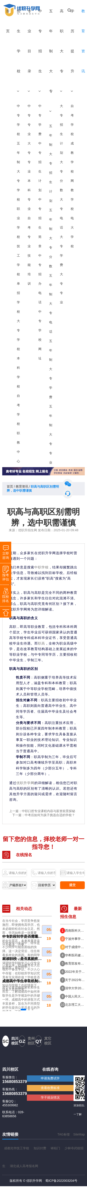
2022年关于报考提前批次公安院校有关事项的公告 (75, 971)
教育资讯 (22, 486)
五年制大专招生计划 (50, 163)
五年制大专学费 (50, 369)
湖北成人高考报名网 (24, 1166)
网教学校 (72, 195)
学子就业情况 (50, 1097)
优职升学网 (25, 783)
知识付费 (40, 1148)
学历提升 (72, 51)
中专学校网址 (39, 335)
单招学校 (18, 297)
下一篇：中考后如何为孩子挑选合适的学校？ (43, 815)
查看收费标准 (50, 1088)
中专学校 (18, 120)
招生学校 (18, 51)
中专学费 (39, 120)
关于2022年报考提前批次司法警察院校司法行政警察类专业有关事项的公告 (75, 980)
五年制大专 (51, 61)
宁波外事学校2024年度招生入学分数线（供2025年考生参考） (75, 939)
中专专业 (29, 120)
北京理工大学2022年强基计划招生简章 (75, 1004)
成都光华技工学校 (16, 1148)
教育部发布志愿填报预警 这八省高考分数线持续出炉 (75, 963)
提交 (72, 885)
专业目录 (29, 51)
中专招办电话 (39, 279)
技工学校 (18, 260)
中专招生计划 (39, 167)
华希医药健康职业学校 (75, 955)
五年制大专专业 (50, 434)
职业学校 (18, 223)
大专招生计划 (61, 129)
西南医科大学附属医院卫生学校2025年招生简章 (75, 930)
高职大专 (61, 51)
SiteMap (79, 1134)
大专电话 (61, 213)
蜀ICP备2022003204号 (61, 1180)
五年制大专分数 (50, 238)
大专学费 (61, 251)
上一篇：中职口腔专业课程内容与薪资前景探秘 (42, 811)
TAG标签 (63, 1134)
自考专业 (29, 232)
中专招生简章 (39, 223)
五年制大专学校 (18, 171)
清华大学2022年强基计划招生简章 (75, 988)
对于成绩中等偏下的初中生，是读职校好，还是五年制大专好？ (75, 947)
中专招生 (40, 51)
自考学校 (18, 410)
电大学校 (72, 232)
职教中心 (18, 447)
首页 (8, 21)
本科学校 (18, 372)
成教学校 (72, 157)
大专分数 (61, 176)
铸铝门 (55, 1148)
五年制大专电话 (50, 303)
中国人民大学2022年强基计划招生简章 (75, 996)
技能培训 (29, 269)
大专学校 (18, 335)
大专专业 (29, 157)
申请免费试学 (50, 1078)
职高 (41, 643)
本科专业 (29, 195)
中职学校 (41, 567)
